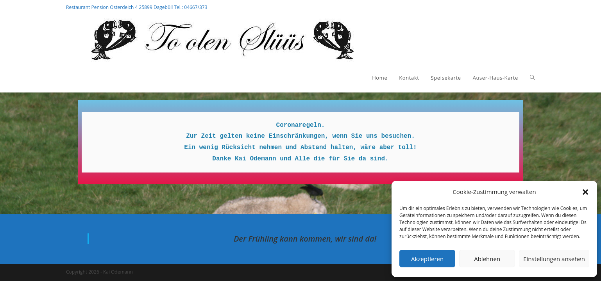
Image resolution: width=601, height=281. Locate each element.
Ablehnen (487, 259)
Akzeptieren (427, 259)
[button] (585, 192)
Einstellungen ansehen (554, 259)
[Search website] (532, 77)
